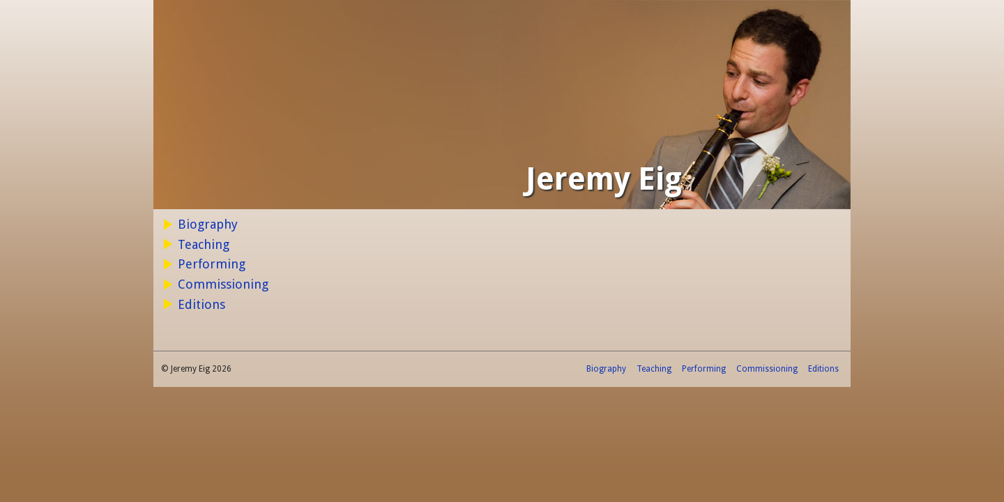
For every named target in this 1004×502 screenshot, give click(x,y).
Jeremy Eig (604, 179)
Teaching (203, 244)
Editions (201, 304)
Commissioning (223, 284)
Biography (208, 224)
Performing (211, 264)
